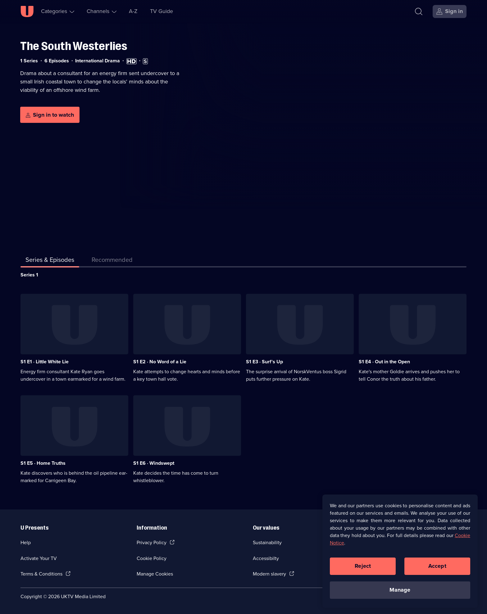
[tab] (112, 261)
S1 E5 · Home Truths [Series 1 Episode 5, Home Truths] (43, 463)
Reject (363, 568)
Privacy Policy (151, 542)
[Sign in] (450, 11)
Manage (399, 592)
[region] (400, 553)
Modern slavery (269, 573)
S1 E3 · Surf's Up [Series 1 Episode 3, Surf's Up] (264, 361)
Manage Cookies (155, 573)
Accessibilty (266, 558)
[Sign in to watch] (50, 115)
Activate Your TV (38, 558)
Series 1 (29, 274)
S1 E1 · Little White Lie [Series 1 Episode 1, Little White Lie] (44, 361)
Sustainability (267, 542)
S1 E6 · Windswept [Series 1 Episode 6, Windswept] (153, 463)
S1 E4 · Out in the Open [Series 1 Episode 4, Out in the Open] (384, 361)
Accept (437, 568)
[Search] (420, 11)
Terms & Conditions (41, 573)
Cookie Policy (151, 558)
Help (25, 542)
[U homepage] (27, 11)
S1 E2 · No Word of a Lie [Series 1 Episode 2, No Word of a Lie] (159, 361)
